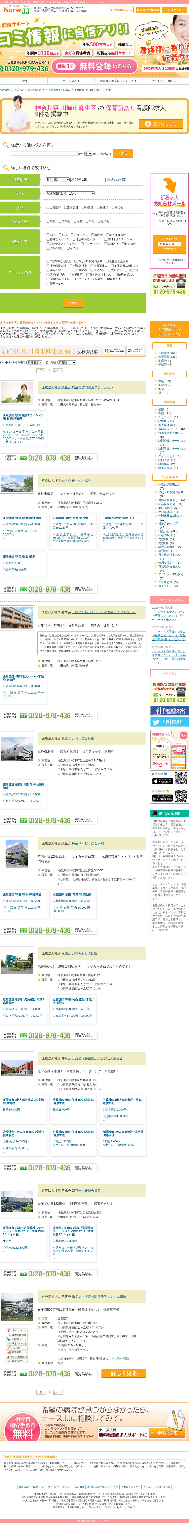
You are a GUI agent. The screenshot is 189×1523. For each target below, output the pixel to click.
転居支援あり (125, 274)
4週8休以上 (78, 265)
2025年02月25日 (169, 655)
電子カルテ (55, 283)
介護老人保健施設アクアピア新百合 (97, 1058)
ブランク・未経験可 (89, 279)
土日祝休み (99, 265)
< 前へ (41, 370)
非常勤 (64, 221)
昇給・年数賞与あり (88, 261)
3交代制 (131, 270)
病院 (51, 234)
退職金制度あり (117, 261)
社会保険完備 (56, 265)
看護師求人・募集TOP (12, 89)
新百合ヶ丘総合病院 (86, 1190)
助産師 (87, 207)
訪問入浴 (111, 243)
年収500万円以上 (59, 261)
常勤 (51, 221)
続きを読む (132, 650)
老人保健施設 (116, 234)
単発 (90, 221)
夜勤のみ (98, 270)
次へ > (58, 370)
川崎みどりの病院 (84, 953)
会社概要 (79, 1487)
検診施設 (129, 243)
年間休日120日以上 (124, 265)
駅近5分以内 (56, 274)
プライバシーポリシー (165, 80)
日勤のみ (80, 270)
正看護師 (54, 207)
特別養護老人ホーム (87, 239)
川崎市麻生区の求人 (59, 89)
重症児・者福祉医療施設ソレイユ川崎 (99, 1296)
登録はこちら (165, 124)
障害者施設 (55, 248)
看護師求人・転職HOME (32, 1487)
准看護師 (71, 207)
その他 (117, 207)
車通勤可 (76, 274)
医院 (63, 234)
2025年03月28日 (169, 634)
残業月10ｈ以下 (58, 270)
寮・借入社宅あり (99, 274)
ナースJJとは (71, 80)
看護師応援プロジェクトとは (118, 80)
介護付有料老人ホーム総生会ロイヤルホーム (104, 612)
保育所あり (115, 279)
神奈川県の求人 (36, 89)
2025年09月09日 (169, 614)
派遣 (78, 221)
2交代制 (114, 270)
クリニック (79, 234)
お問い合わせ (163, 1487)
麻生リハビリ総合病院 (88, 843)
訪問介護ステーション (119, 239)
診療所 (97, 234)
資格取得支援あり (59, 279)
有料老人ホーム (58, 239)
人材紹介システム (130, 1487)
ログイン (148, 1487)
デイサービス (91, 243)
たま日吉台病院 (83, 738)
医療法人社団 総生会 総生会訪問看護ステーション (77, 387)
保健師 (102, 207)
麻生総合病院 (81, 481)
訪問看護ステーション (62, 243)
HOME (24, 80)
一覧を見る (170, 673)
